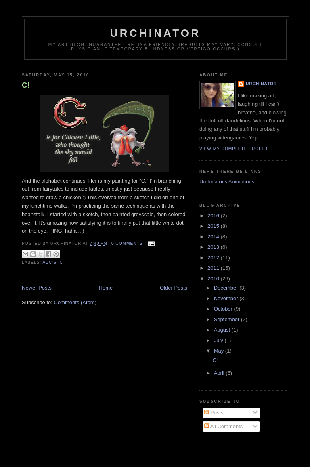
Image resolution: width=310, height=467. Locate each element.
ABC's (49, 262)
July (219, 340)
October (224, 309)
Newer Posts (37, 288)
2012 (214, 258)
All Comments (223, 426)
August (223, 330)
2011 (214, 268)
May (219, 351)
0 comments (127, 243)
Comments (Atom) (75, 302)
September (227, 319)
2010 (214, 279)
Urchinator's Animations (226, 182)
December (227, 288)
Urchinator (155, 33)
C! (25, 85)
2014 (214, 237)
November (227, 298)
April (220, 373)
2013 (214, 247)
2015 (214, 226)
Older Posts (173, 288)
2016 (214, 215)
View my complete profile (234, 149)
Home (106, 288)
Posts (214, 413)
